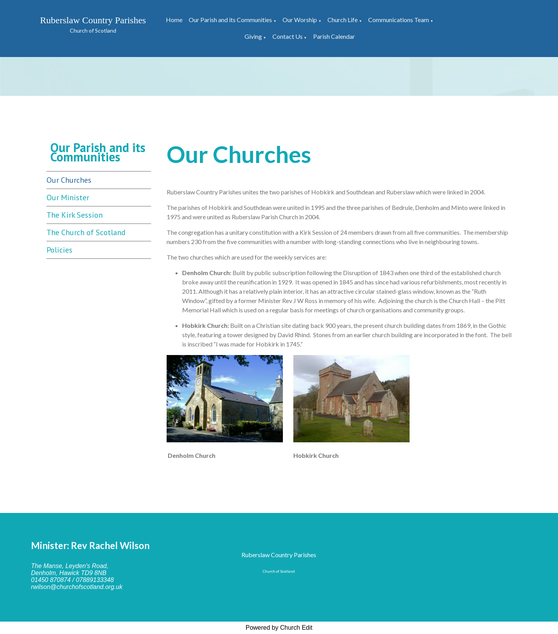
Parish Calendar (334, 36)
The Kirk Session (74, 215)
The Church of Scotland (86, 232)
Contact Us (287, 36)
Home (174, 19)
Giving (253, 36)
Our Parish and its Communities (230, 19)
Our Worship (299, 19)
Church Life (342, 19)
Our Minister (67, 197)
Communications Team (398, 19)
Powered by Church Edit (279, 627)
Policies (59, 250)
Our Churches (68, 180)
